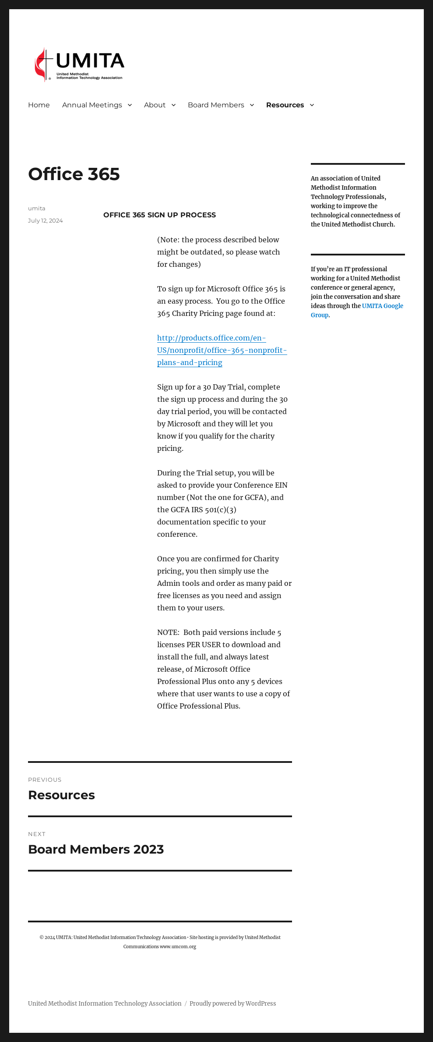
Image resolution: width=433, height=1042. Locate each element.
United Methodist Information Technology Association (105, 1003)
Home (39, 105)
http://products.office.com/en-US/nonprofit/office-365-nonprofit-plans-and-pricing (222, 350)
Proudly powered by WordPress (233, 1003)
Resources (285, 105)
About (155, 105)
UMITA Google (382, 306)
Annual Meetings (92, 105)
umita (37, 208)
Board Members (216, 105)
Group (319, 315)
